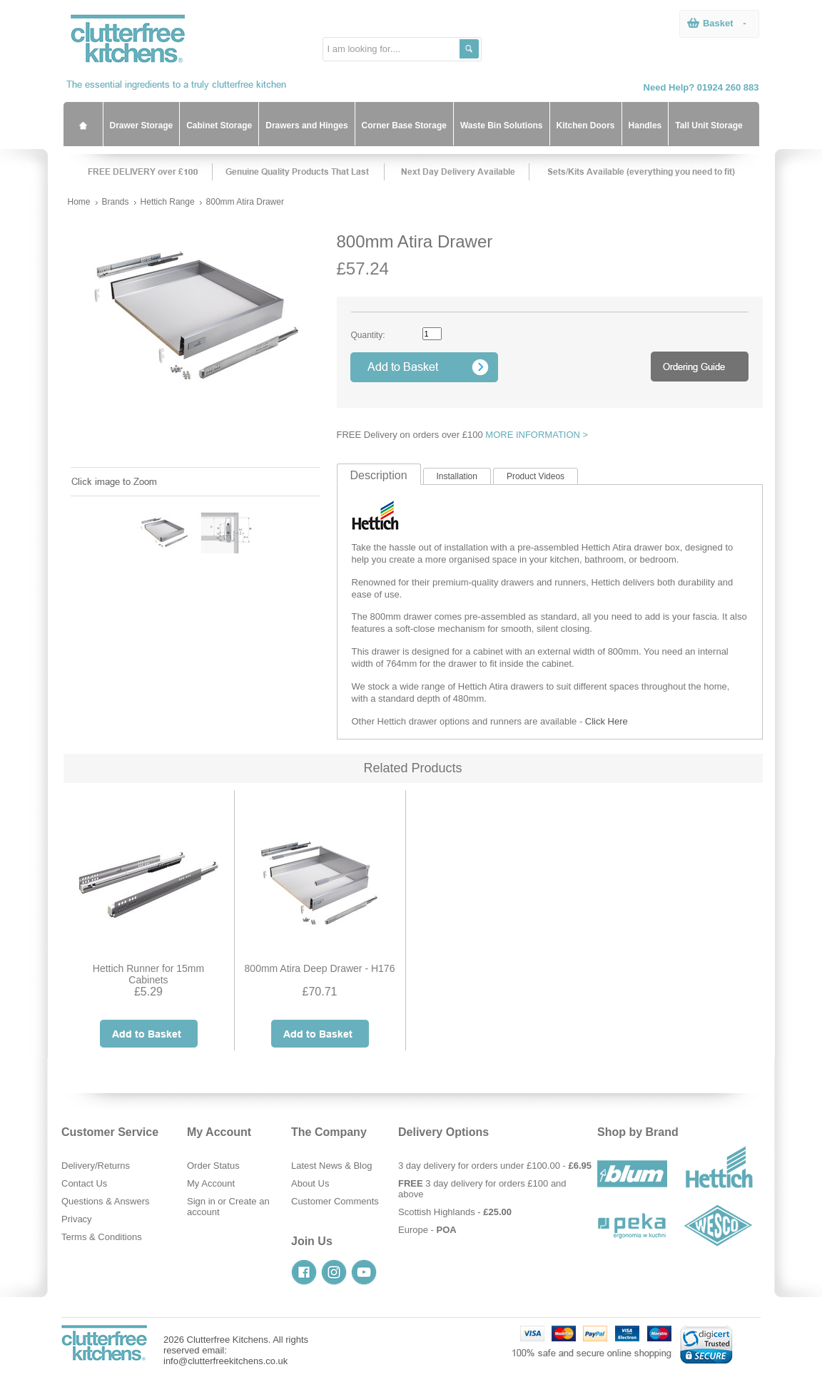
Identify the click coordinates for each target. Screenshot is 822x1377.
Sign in (201, 1201)
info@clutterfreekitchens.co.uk (225, 1361)
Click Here (606, 721)
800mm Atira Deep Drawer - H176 (320, 968)
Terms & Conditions (101, 1237)
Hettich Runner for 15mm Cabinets (148, 974)
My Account (211, 1183)
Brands (115, 202)
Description (378, 475)
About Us (310, 1183)
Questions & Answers (105, 1201)
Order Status (213, 1165)
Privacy (76, 1219)
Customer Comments (335, 1201)
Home (79, 202)
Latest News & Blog (331, 1165)
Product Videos (535, 476)
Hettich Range (168, 202)
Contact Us (84, 1183)
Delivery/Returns (95, 1165)
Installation (457, 476)
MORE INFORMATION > (536, 434)
